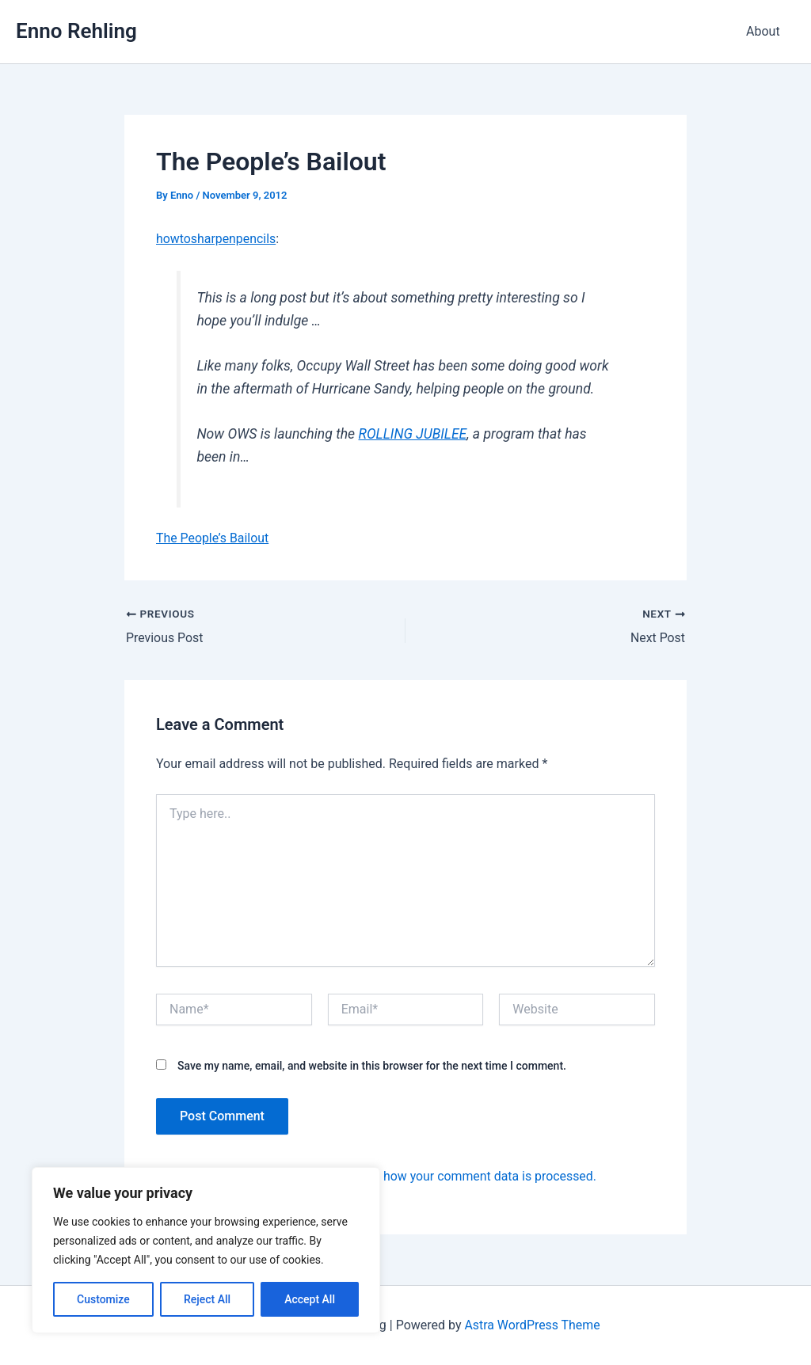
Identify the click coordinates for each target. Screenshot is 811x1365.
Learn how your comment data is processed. (473, 1176)
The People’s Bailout (212, 538)
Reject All (207, 1299)
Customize (103, 1299)
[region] (206, 1250)
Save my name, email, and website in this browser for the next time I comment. (371, 1065)
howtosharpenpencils (216, 238)
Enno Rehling (76, 31)
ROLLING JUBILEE (413, 434)
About (765, 31)
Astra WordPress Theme (532, 1325)
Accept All (309, 1299)
